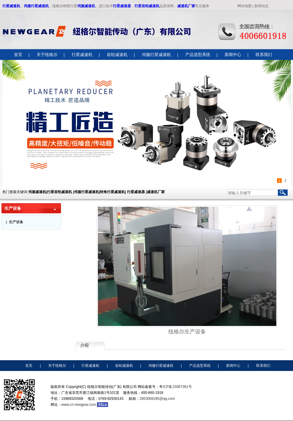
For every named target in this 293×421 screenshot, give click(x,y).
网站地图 (244, 6)
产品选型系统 (200, 365)
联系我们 (263, 365)
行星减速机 (11, 6)
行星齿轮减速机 (146, 6)
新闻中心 (233, 365)
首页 (28, 365)
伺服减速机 (86, 6)
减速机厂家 (186, 6)
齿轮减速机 (124, 365)
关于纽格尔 (57, 365)
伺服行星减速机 (36, 6)
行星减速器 (122, 6)
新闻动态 (261, 6)
